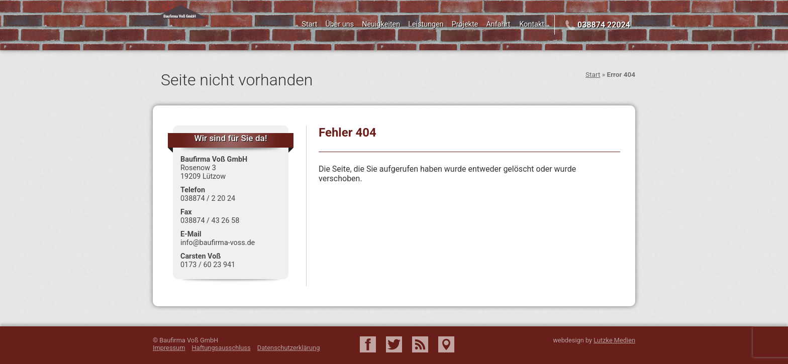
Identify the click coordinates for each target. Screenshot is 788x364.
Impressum (169, 347)
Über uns (339, 24)
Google (446, 344)
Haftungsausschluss (221, 347)
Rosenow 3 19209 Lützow (203, 172)
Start (309, 24)
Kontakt (532, 24)
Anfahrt (498, 24)
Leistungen (426, 24)
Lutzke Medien (614, 340)
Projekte (465, 24)
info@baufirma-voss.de (217, 242)
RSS (420, 344)
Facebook (368, 344)
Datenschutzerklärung (288, 347)
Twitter (394, 344)
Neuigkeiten (381, 24)
